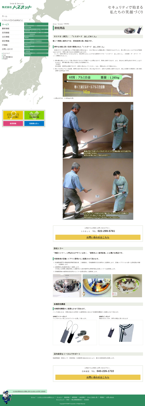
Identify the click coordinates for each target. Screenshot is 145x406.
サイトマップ (60, 399)
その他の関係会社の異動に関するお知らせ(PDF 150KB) (29, 391)
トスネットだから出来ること (45, 397)
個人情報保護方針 (76, 399)
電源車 (27, 37)
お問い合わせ (110, 397)
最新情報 (66, 397)
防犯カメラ (28, 44)
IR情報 (102, 397)
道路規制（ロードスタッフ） (33, 31)
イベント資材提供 (30, 34)
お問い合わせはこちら (97, 237)
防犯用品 (27, 48)
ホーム (54, 23)
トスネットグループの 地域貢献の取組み (34, 115)
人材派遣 (27, 51)
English (86, 399)
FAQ (67, 399)
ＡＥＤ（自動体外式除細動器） (34, 41)
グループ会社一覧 (92, 397)
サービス (60, 23)
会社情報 (82, 397)
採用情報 (74, 397)
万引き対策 (28, 27)
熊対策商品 (28, 54)
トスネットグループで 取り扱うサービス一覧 (13, 115)
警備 (26, 24)
